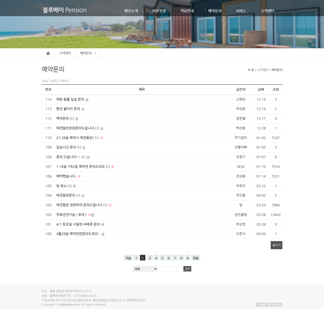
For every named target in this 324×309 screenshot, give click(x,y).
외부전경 (159, 11)
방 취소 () (64, 186)
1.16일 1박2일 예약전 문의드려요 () (83, 166)
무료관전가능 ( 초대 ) (71, 214)
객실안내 (187, 11)
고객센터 (267, 11)
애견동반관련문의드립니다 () (78, 128)
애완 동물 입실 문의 (70, 99)
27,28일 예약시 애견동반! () (78, 138)
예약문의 (215, 11)
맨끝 (195, 258)
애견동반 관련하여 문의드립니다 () (82, 205)
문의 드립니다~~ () (71, 157)
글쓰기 (276, 245)
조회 (275, 89)
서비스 (241, 11)
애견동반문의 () (68, 195)
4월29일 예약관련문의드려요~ (78, 234)
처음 (128, 258)
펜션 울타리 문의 (68, 109)
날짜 (261, 89)
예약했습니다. (66, 176)
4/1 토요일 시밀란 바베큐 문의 (78, 224)
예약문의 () (65, 118)
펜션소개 (131, 11)
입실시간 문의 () (69, 147)
